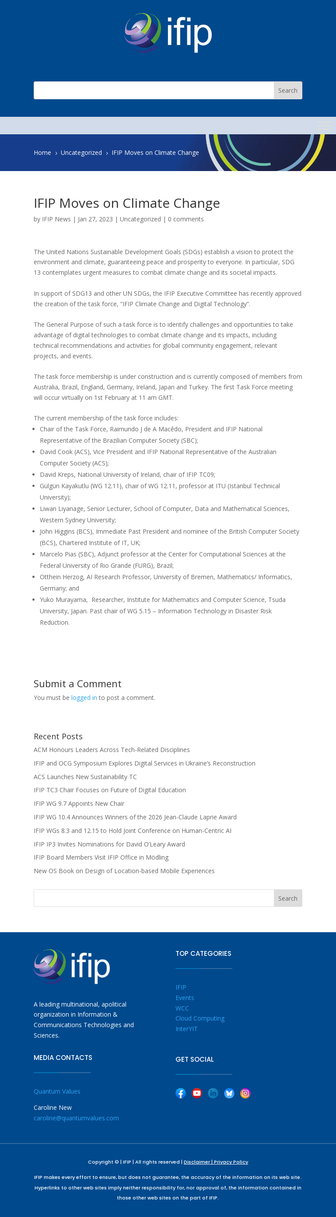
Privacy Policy (231, 1161)
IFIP (180, 987)
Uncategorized (140, 219)
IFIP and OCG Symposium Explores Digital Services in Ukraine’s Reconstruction (145, 763)
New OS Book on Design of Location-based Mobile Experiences (124, 871)
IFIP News (56, 219)
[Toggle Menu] (325, 125)
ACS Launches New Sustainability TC (85, 777)
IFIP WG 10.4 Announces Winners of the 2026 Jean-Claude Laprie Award (135, 817)
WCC (182, 1008)
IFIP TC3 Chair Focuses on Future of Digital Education (110, 790)
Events (184, 997)
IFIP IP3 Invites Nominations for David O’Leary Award (109, 844)
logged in (84, 697)
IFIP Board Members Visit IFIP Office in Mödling (101, 857)
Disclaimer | (199, 1161)
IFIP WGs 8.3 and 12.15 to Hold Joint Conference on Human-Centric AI (132, 830)
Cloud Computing (199, 1018)
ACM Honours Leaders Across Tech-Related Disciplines (112, 749)
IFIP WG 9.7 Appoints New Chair (79, 803)
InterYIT (186, 1029)
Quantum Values (57, 1091)
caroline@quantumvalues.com (76, 1118)
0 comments (186, 219)
